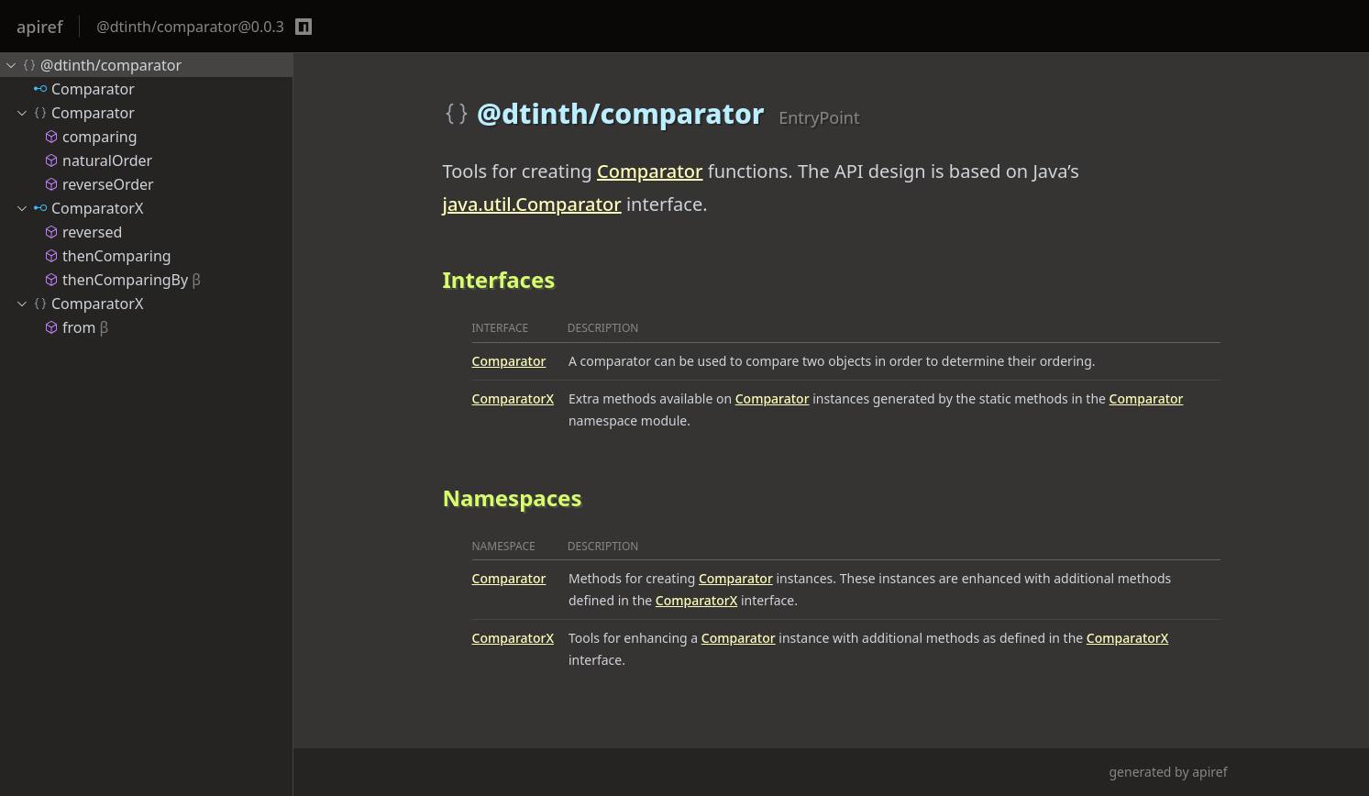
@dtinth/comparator (93, 65)
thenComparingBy (122, 280)
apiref (39, 27)
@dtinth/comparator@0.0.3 (190, 27)
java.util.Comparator (532, 204)
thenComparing (107, 256)
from (76, 327)
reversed (83, 232)
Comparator (650, 171)
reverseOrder (99, 184)
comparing (91, 137)
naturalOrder (98, 160)
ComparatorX (513, 398)
